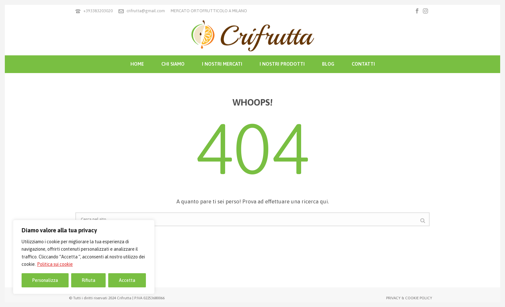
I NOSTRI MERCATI (222, 64)
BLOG (328, 64)
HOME (137, 64)
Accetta (127, 280)
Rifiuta (88, 280)
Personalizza (45, 280)
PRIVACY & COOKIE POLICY (409, 298)
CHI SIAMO (173, 64)
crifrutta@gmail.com (146, 10)
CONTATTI (363, 64)
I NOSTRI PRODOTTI (282, 64)
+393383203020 (98, 10)
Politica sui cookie (55, 264)
